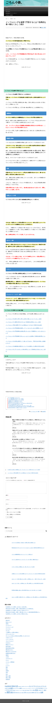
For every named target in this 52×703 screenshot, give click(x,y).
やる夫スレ (8, 642)
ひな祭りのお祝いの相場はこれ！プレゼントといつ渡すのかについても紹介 (22, 470)
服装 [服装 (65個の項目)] (14, 692)
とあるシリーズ (9, 637)
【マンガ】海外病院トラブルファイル (13, 397)
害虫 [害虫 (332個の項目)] (36, 690)
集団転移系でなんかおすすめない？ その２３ (15, 402)
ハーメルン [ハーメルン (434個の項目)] (40, 688)
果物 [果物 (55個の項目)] (16, 692)
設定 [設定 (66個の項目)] (35, 692)
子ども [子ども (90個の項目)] (31, 690)
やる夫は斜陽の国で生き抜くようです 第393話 (16, 399)
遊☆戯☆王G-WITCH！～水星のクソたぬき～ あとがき (17, 407)
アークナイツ (8, 625)
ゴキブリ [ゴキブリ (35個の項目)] (29, 688)
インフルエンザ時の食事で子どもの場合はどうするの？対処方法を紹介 (24, 325)
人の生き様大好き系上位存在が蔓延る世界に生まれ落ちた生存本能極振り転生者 (21, 406)
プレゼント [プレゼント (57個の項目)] (17, 690)
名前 (7, 495)
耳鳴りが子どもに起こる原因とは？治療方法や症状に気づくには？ (28, 430)
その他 (7, 656)
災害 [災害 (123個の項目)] (25, 692)
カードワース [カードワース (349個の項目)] (33, 686)
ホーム (7, 7)
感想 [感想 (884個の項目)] (8, 692)
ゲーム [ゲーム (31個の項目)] (27, 688)
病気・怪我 (43, 27)
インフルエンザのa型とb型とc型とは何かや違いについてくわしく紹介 (24, 319)
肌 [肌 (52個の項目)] (30, 692)
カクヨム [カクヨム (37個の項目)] (25, 686)
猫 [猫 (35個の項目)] (26, 692)
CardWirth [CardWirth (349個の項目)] (8, 686)
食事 (38, 411)
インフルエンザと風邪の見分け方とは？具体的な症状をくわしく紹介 (23, 322)
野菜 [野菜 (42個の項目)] (37, 692)
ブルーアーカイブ (9, 641)
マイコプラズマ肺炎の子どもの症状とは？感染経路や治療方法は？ (28, 448)
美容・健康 (8, 675)
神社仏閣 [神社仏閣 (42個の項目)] (28, 692)
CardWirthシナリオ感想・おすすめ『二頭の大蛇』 (16, 606)
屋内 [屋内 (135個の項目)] (45, 690)
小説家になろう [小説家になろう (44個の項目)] (41, 690)
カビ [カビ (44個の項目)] (28, 686)
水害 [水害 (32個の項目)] (20, 692)
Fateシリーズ (8, 622)
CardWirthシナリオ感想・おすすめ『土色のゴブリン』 (17, 610)
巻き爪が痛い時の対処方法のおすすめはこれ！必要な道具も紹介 (28, 457)
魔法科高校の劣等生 (10, 648)
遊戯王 (7, 655)
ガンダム (8, 630)
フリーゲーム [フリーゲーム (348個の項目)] (10, 690)
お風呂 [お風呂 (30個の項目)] (23, 686)
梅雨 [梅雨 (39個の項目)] (18, 692)
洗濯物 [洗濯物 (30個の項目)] (22, 692)
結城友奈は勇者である (10, 653)
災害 (7, 672)
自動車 (7, 670)
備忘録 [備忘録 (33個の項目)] (24, 690)
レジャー (8, 665)
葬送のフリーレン (9, 644)
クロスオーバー (9, 658)
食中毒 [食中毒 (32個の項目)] (39, 692)
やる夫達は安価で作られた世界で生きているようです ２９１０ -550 (19, 405)
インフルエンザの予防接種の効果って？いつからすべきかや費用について (24, 328)
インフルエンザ (33, 411)
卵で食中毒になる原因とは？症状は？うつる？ (23, 439)
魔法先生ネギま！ (9, 649)
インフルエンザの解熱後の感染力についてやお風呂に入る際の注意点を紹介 (25, 346)
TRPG (7, 623)
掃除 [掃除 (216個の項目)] (11, 692)
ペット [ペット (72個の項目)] (21, 690)
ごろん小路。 (15, 2)
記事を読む (14, 427)
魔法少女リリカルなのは (11, 651)
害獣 (7, 667)
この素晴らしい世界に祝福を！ (12, 632)
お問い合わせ (8, 11)
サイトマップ (8, 9)
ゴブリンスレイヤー (10, 634)
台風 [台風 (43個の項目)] (25, 690)
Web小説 (8, 620)
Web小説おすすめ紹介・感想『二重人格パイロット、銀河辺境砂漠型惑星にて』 (23, 612)
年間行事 (8, 679)
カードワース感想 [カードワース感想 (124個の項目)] (17, 688)
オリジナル (8, 628)
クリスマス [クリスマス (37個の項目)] (24, 688)
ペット (7, 663)
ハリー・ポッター (9, 639)
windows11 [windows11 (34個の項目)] (20, 686)
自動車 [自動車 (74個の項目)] (32, 692)
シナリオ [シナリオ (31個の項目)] (32, 688)
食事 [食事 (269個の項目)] (42, 692)
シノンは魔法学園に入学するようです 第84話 (15, 398)
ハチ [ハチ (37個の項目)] (35, 688)
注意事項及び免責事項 (9, 15)
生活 (7, 674)
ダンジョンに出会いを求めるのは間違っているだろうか (18, 635)
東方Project (8, 646)
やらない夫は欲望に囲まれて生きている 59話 (15, 404)
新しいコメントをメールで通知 (14, 512)
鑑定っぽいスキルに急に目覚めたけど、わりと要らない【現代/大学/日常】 (20, 403)
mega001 (44, 411)
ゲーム (7, 660)
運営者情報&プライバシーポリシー (11, 13)
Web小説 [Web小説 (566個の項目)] (14, 686)
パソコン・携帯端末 (10, 662)
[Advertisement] (26, 76)
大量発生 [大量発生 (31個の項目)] (28, 690)
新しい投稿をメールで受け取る (14, 514)
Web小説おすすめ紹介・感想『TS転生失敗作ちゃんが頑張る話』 (20, 608)
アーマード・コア (9, 627)
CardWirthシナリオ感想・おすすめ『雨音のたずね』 (17, 613)
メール (8, 499)
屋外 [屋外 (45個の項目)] (5, 692)
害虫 (7, 669)
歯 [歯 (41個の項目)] (19, 692)
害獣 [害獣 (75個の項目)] (34, 690)
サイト (7, 504)
